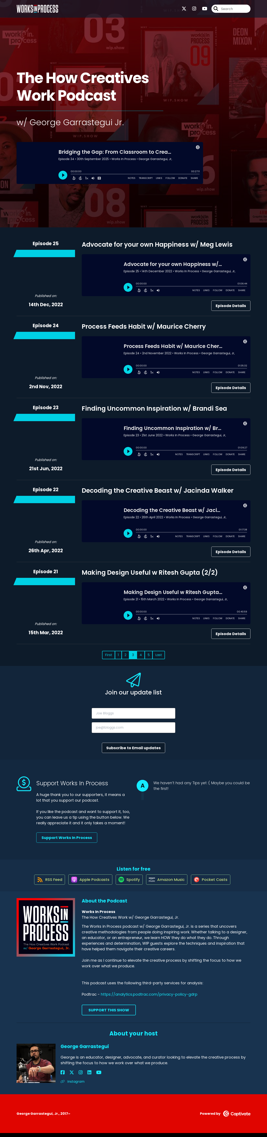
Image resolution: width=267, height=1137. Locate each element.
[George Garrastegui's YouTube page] (83, 1076)
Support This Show (108, 1014)
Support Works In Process (66, 837)
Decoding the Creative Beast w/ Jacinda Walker (157, 490)
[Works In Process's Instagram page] (191, 10)
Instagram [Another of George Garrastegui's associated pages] (72, 1085)
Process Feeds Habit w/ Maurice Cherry (144, 326)
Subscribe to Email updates (133, 747)
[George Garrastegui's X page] (67, 1076)
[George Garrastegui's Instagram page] (73, 1076)
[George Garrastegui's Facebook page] (63, 1076)
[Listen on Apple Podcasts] (87, 883)
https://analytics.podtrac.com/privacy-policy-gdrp (149, 998)
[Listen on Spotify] (128, 883)
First (108, 655)
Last (158, 655)
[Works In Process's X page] (184, 10)
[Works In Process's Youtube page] (202, 10)
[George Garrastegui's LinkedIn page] (78, 1076)
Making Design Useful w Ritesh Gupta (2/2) (150, 572)
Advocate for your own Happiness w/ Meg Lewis (157, 244)
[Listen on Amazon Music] (168, 883)
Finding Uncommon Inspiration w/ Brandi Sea (154, 408)
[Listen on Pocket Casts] (214, 883)
